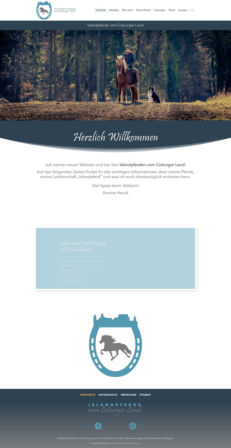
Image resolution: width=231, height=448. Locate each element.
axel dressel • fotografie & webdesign (125, 443)
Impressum (128, 395)
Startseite (87, 395)
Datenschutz (108, 395)
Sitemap (145, 395)
